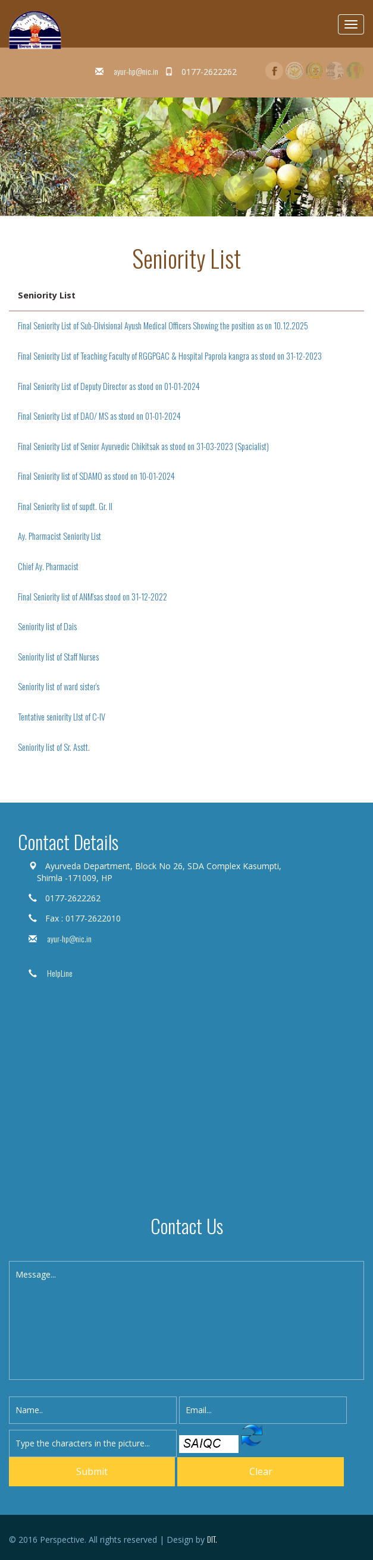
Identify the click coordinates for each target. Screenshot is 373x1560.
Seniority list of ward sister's (58, 686)
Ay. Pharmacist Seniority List (59, 536)
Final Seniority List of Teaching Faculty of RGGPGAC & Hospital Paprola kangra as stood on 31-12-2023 (170, 356)
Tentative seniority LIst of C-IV (61, 716)
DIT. (212, 1539)
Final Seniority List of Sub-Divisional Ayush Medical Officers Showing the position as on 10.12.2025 (163, 325)
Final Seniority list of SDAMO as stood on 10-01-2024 (96, 476)
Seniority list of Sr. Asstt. (54, 747)
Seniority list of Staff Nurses (58, 656)
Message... (186, 1320)
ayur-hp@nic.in (135, 71)
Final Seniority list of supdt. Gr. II (65, 506)
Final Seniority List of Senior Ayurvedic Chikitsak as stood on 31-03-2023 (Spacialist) (143, 446)
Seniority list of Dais (47, 626)
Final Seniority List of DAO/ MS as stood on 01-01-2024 (99, 416)
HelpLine (59, 973)
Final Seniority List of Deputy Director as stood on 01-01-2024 (109, 386)
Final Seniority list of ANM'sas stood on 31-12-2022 (92, 596)
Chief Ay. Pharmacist (48, 566)
